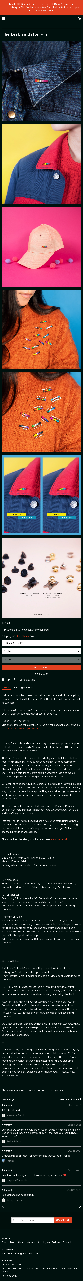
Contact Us (69, 1242)
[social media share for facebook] (3, 679)
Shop (5, 1242)
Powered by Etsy (11, 1275)
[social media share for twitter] (9, 679)
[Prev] (3, 1207)
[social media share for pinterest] (14, 679)
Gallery (31, 1242)
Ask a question (27, 679)
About (21, 1242)
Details (6, 687)
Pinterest (33, 1253)
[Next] (80, 1207)
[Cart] (79, 19)
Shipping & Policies (24, 687)
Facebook (7, 1253)
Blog (13, 1242)
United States (21, 636)
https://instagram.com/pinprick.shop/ (22, 728)
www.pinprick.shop (60, 839)
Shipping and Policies (48, 1242)
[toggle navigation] (3, 18)
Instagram (20, 1253)
